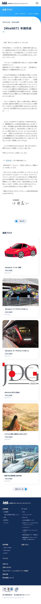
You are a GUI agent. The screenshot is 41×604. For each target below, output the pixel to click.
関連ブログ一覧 (19, 491)
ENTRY (5, 556)
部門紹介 (5, 523)
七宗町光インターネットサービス (29, 533)
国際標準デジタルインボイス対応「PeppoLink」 (29, 541)
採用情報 (5, 547)
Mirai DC (25, 520)
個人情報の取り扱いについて (22, 597)
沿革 (4, 520)
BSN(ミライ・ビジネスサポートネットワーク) (30, 526)
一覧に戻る (21, 222)
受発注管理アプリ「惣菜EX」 (30, 537)
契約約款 (5, 577)
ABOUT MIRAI (7, 550)
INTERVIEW (6, 553)
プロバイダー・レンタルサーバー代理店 (15, 573)
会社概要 (5, 514)
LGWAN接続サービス (28, 523)
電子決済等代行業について (11, 517)
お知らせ (5, 566)
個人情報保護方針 (7, 597)
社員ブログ (23, 13)
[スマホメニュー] (37, 3)
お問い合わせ (7, 570)
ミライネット (26, 530)
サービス (24, 511)
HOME (16, 13)
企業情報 (5, 511)
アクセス (5, 525)
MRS (23, 514)
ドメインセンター (27, 517)
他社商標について (8, 580)
